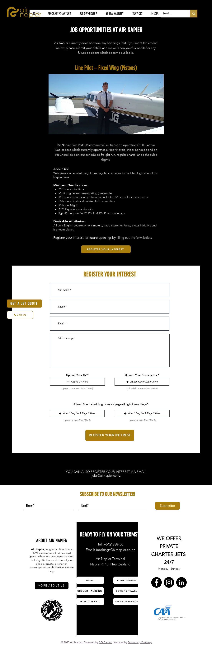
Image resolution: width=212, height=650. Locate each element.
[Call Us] (20, 315)
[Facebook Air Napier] (156, 582)
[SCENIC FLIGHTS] (127, 580)
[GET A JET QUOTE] (24, 303)
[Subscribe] (167, 506)
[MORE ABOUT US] (51, 585)
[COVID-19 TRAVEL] (127, 591)
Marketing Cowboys (140, 642)
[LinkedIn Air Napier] (181, 582)
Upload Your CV (76, 375)
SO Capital (105, 642)
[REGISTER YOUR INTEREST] (106, 249)
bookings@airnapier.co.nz (115, 550)
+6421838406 (113, 544)
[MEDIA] (90, 580)
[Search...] (172, 13)
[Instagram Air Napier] (169, 582)
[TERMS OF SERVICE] (127, 601)
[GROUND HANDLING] (90, 591)
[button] (77, 382)
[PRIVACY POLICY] (90, 601)
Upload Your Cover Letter (141, 375)
